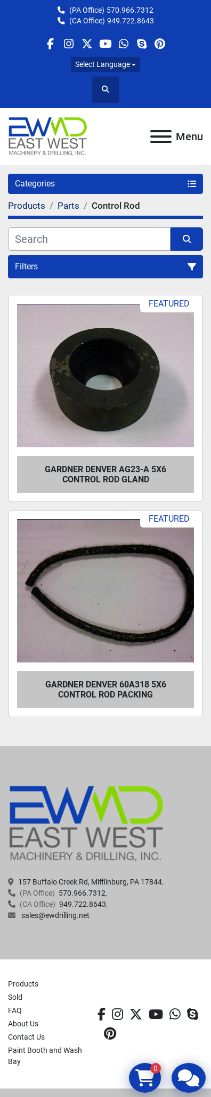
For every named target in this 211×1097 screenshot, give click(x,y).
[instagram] (68, 44)
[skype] (141, 44)
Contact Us (26, 1037)
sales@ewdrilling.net (55, 915)
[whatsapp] (123, 44)
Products (23, 984)
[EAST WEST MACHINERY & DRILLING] (86, 823)
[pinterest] (160, 44)
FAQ (15, 1010)
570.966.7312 (130, 10)
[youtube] (105, 44)
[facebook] (50, 44)
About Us (23, 1023)
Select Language (102, 64)
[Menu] (161, 136)
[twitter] (87, 44)
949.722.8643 (130, 20)
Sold (15, 997)
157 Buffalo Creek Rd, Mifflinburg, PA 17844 (90, 882)
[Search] (89, 239)
